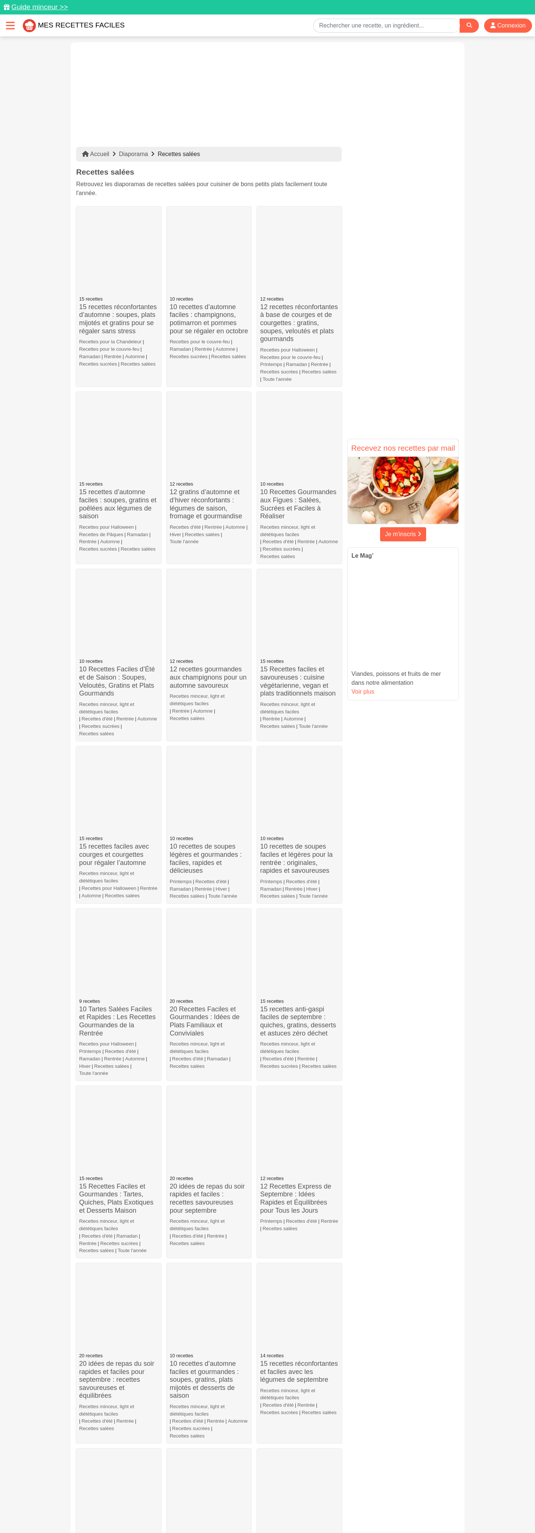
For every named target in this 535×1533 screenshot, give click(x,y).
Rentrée (112, 289)
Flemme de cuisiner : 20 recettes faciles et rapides (208, 1273)
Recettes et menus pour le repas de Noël (208, 1125)
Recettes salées (138, 297)
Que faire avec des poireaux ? (288, 1200)
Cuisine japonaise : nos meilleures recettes (294, 1338)
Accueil (95, 154)
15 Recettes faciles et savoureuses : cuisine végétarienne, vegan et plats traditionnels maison (297, 474)
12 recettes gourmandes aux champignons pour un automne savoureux (208, 470)
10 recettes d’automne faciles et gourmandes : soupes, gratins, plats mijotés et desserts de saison (204, 897)
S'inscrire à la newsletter (340, 1511)
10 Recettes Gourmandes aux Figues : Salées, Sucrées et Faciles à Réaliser (298, 362)
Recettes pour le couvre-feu (109, 282)
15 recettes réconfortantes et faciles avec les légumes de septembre (299, 889)
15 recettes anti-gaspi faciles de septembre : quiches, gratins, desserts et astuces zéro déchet (298, 680)
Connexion (508, 25)
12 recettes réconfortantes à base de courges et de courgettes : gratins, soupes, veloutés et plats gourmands (299, 256)
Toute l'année (277, 312)
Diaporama (133, 154)
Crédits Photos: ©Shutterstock (201, 1511)
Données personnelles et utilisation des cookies (134, 1504)
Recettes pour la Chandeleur (110, 275)
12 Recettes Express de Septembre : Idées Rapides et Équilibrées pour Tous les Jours (295, 790)
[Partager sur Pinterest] (239, 1490)
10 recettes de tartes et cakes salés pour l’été (294, 995)
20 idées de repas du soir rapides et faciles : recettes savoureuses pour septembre (207, 790)
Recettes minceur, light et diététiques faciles (287, 388)
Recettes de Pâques (101, 400)
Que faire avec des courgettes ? (198, 1394)
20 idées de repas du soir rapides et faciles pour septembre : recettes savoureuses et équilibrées (116, 897)
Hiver (175, 400)
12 (333, 1433)
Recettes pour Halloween (287, 283)
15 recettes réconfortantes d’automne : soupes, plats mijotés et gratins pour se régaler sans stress (118, 252)
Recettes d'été (185, 393)
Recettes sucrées (98, 297)
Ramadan (89, 289)
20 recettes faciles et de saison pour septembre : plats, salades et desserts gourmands (117, 1012)
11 (317, 1433)
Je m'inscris (403, 534)
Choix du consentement (274, 1511)
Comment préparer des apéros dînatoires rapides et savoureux (207, 1212)
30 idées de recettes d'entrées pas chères (291, 1394)
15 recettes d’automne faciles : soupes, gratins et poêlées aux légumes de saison (117, 370)
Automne (135, 289)
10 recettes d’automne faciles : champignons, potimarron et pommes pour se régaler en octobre (209, 252)
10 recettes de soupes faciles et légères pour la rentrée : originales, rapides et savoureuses (296, 584)
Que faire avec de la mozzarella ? (109, 1394)
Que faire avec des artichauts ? (107, 1273)
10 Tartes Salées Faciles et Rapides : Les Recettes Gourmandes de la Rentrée (117, 680)
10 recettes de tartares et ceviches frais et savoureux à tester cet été (117, 1102)
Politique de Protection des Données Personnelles (389, 1504)
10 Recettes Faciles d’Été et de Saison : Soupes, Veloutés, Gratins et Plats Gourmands (117, 474)
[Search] (469, 25)
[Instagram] (296, 1490)
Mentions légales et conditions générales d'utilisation (260, 1504)
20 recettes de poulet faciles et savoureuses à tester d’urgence (296, 1102)
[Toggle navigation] (10, 25)
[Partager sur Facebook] (268, 1490)
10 (302, 1433)
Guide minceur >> (39, 7)
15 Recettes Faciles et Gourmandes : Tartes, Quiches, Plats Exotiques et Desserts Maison (116, 782)
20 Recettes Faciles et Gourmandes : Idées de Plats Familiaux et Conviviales (205, 680)
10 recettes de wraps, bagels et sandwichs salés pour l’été (208, 1008)
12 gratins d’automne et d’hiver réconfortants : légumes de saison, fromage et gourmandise (206, 370)
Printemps (271, 298)
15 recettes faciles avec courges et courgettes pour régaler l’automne (114, 571)
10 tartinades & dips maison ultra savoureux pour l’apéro (204, 1102)
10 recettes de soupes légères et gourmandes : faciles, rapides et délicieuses (206, 584)
